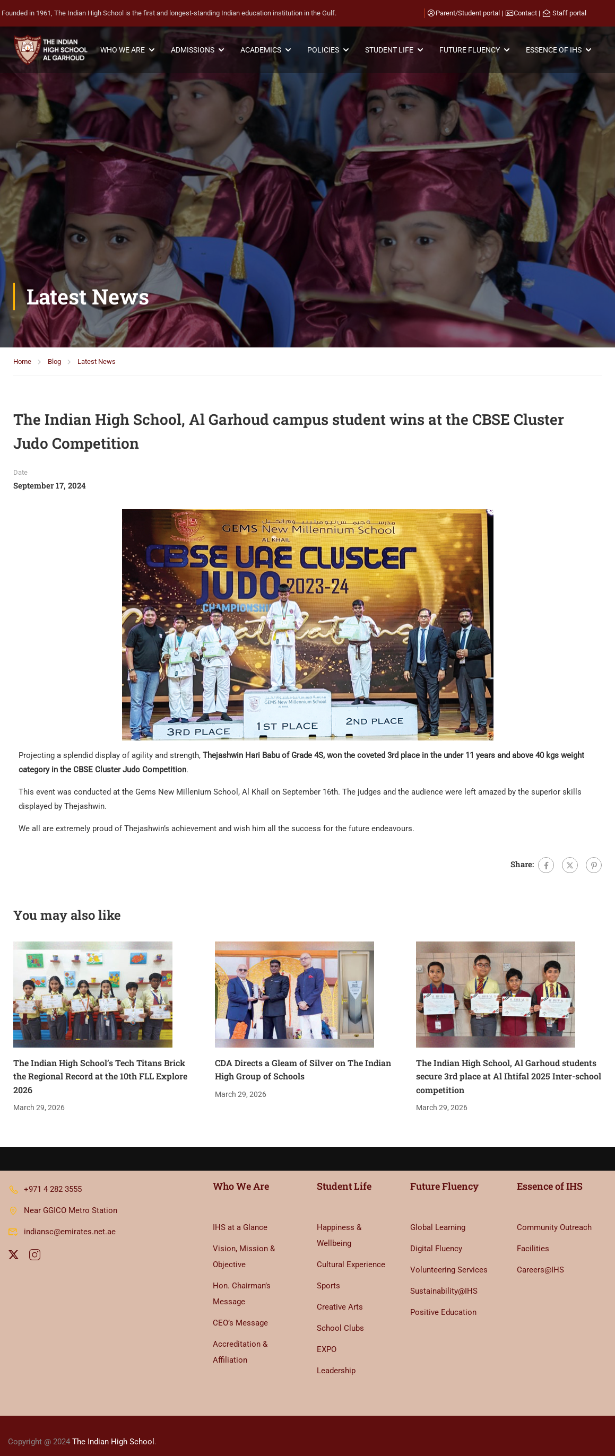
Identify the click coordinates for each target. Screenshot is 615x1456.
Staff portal (569, 13)
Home (22, 190)
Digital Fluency (436, 1237)
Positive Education (443, 1300)
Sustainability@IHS (444, 1279)
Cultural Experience (351, 1253)
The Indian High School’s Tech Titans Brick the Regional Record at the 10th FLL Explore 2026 (100, 904)
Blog (54, 190)
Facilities (533, 1237)
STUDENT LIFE (391, 50)
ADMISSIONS (194, 50)
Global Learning (437, 1215)
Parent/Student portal (468, 13)
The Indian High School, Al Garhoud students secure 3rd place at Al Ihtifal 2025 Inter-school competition (508, 904)
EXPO (326, 1337)
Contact (525, 13)
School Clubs (340, 1316)
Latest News (96, 190)
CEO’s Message (240, 1311)
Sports (328, 1274)
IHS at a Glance (240, 1215)
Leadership (336, 1359)
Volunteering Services (449, 1258)
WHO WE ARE (124, 50)
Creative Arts (340, 1295)
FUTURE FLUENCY (471, 50)
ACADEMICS (262, 50)
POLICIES (325, 50)
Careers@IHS (540, 1258)
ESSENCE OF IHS (556, 50)
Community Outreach (554, 1215)
